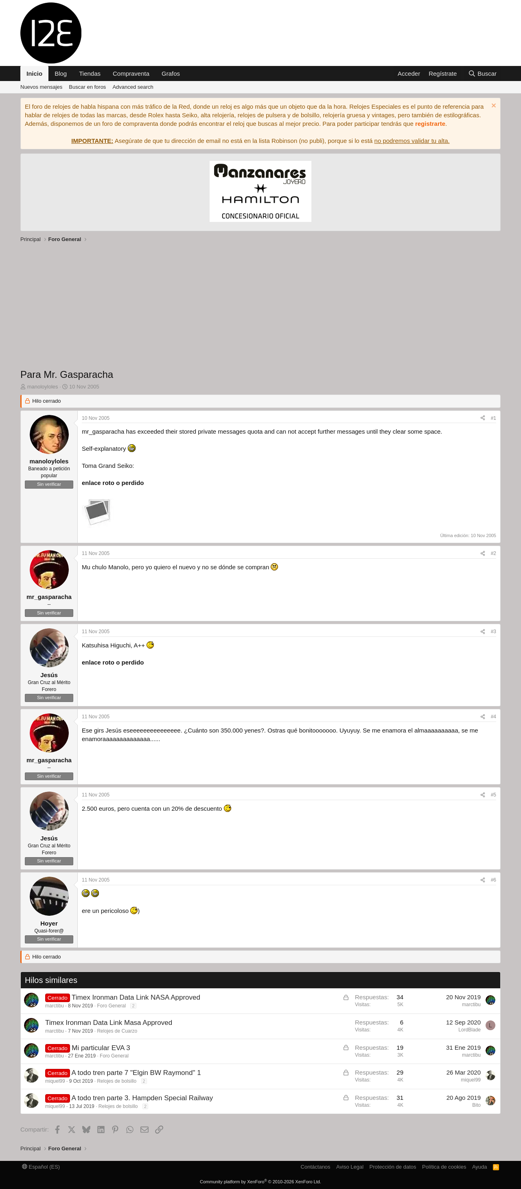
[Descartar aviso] (492, 106)
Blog (61, 73)
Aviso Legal (349, 1167)
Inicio (34, 73)
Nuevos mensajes (41, 87)
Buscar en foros (87, 87)
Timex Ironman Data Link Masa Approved (108, 1023)
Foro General (111, 1006)
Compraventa (131, 73)
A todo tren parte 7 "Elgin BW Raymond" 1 (136, 1073)
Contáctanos (316, 1167)
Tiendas (90, 73)
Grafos (171, 73)
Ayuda (479, 1167)
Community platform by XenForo (260, 1181)
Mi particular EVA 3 (101, 1048)
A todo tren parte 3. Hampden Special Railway (142, 1098)
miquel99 (55, 1081)
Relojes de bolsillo (116, 1081)
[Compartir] (482, 418)
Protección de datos (393, 1167)
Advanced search (132, 87)
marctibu (54, 1006)
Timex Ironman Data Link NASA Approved (136, 997)
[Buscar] (482, 73)
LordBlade (469, 1030)
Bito (476, 1105)
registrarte (430, 123)
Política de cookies (444, 1167)
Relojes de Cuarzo (117, 1031)
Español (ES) (41, 1167)
